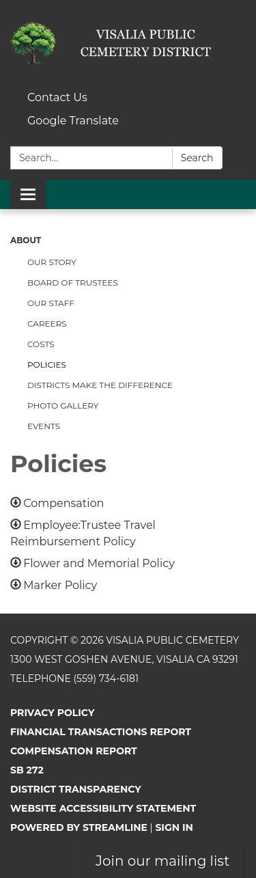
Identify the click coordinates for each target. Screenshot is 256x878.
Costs (41, 344)
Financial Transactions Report (100, 732)
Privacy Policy (52, 712)
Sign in (174, 827)
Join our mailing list (162, 861)
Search (197, 158)
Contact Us (57, 97)
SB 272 (27, 770)
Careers (47, 323)
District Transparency (75, 789)
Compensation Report (73, 751)
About (25, 240)
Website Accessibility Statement (103, 808)
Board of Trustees (72, 282)
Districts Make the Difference (100, 385)
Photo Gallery (62, 405)
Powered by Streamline (78, 827)
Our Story (51, 262)
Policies (46, 364)
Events (43, 426)
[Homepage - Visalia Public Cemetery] (128, 43)
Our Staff (50, 303)
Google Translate (73, 120)
